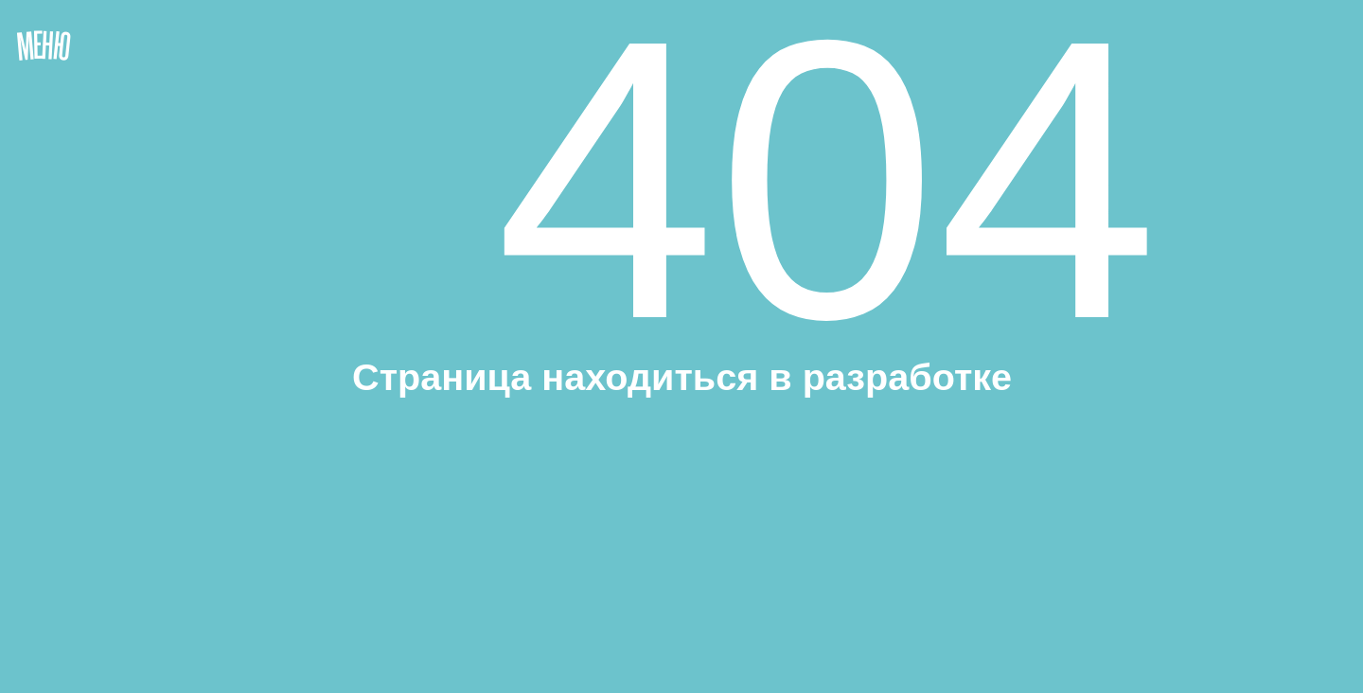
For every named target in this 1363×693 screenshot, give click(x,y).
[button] (123, 293)
